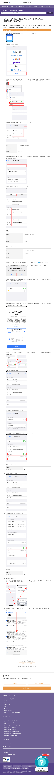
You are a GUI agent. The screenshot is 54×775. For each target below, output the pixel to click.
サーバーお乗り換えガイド (9, 702)
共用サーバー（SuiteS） (9, 723)
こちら (38, 262)
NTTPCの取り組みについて (9, 754)
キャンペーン (7, 708)
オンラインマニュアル (32, 6)
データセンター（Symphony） (10, 735)
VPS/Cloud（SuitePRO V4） (10, 727)
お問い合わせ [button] (27, 688)
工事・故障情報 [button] (39, 683)
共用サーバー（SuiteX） (9, 722)
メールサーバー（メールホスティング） (12, 725)
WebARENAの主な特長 (9, 698)
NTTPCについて (7, 750)
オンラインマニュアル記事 (45, 6)
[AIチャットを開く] (42, 763)
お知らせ (6, 706)
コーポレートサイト (8, 746)
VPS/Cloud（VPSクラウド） (10, 729)
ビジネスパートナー (8, 710)
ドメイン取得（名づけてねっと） (11, 720)
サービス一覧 (7, 700)
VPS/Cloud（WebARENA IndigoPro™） (12, 733)
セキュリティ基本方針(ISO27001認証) (30, 766)
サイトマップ (25, 768)
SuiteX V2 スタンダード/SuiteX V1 (18, 6)
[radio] (22, 664)
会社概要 (6, 752)
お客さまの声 (7, 704)
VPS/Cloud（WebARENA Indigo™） (12, 731)
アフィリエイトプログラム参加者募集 (12, 712)
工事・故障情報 (7, 743)
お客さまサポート (27, 2)
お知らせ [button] (15, 683)
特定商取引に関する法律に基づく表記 (12, 768)
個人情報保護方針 (7, 766)
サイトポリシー (17, 766)
